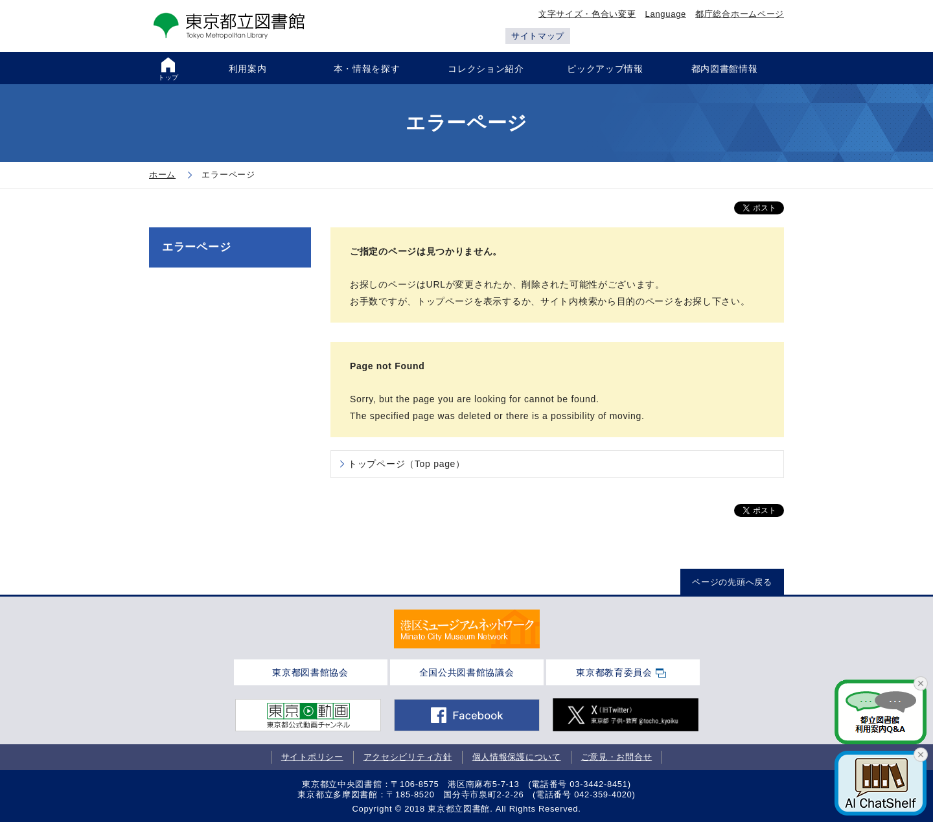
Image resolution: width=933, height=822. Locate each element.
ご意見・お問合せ (616, 757)
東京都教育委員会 (614, 672)
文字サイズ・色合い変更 (587, 14)
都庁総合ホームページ (739, 14)
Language (665, 14)
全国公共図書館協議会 (466, 672)
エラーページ (196, 247)
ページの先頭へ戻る (732, 582)
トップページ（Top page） (406, 464)
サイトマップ (537, 36)
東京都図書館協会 (310, 672)
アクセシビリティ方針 (407, 757)
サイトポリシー (312, 757)
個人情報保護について (516, 757)
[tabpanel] (466, 629)
